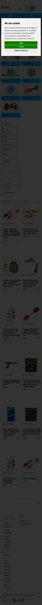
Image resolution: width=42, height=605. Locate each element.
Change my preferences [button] (21, 50)
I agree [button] (21, 43)
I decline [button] (21, 47)
